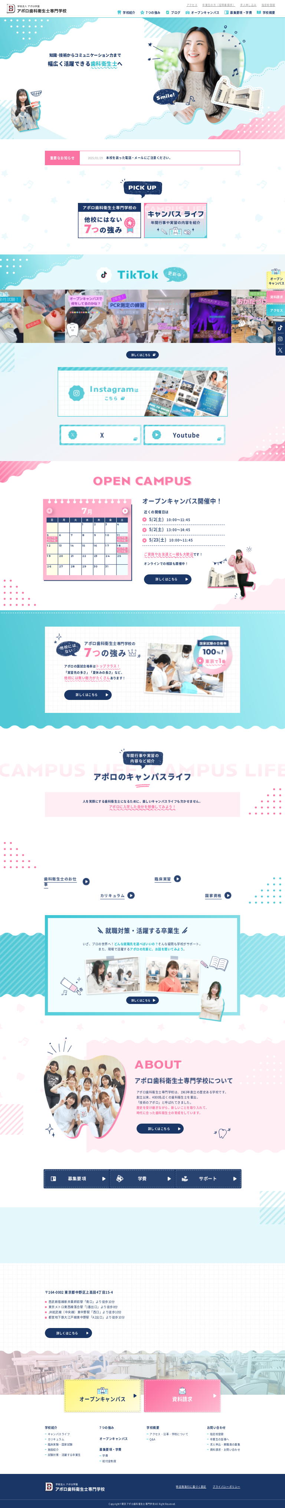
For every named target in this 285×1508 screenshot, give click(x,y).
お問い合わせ (216, 1427)
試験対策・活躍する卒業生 (64, 1455)
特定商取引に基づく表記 (191, 1486)
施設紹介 (53, 1449)
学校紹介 (51, 1427)
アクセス (192, 5)
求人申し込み (248, 5)
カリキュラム (56, 1439)
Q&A (152, 1439)
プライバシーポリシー (226, 1486)
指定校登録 (268, 5)
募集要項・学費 (110, 1449)
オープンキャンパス (113, 1439)
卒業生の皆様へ (219, 1439)
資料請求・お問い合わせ (225, 1449)
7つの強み (106, 1427)
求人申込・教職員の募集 (225, 1444)
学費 (105, 1455)
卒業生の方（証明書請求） (218, 5)
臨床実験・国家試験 (60, 1444)
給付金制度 (109, 1461)
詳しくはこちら (141, 355)
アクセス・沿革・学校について (169, 1434)
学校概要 (153, 1427)
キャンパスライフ (59, 1434)
